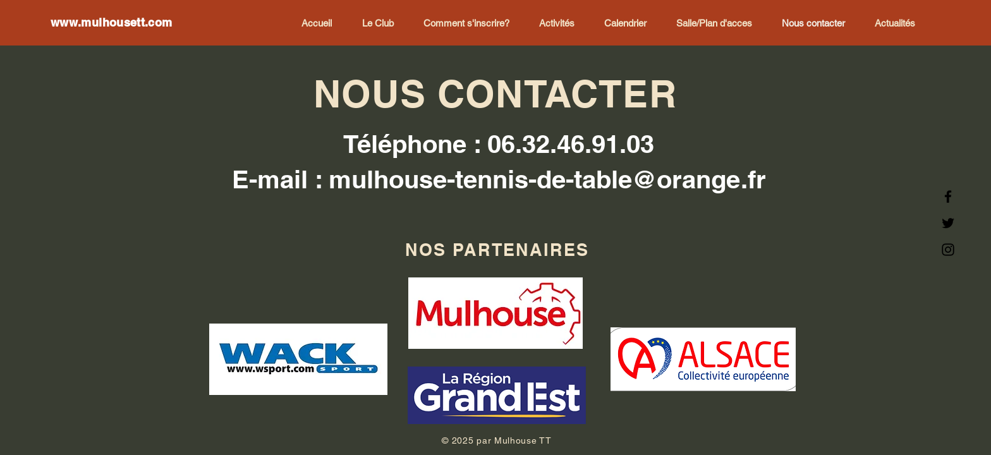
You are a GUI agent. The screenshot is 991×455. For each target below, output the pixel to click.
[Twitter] (948, 223)
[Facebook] (948, 196)
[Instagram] (948, 249)
